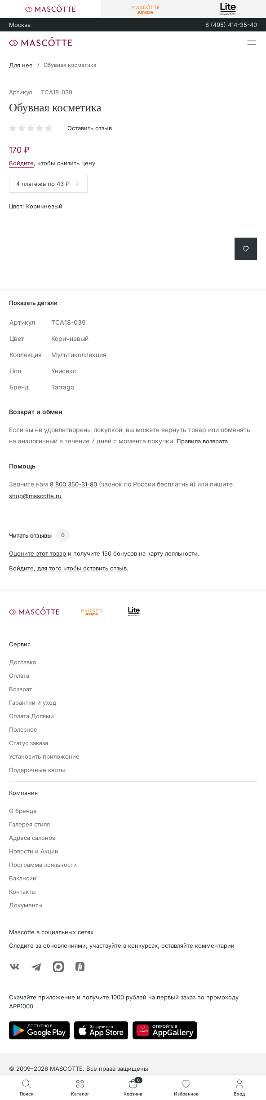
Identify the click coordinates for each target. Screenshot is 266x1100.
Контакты (22, 891)
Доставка (22, 662)
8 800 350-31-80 (73, 484)
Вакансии (22, 878)
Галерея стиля (29, 824)
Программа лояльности (43, 864)
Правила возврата (202, 441)
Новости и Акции (33, 851)
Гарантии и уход (32, 702)
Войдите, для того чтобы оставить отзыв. (69, 568)
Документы (26, 905)
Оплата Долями (31, 716)
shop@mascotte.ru (35, 495)
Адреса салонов (32, 837)
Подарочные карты (37, 769)
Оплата (19, 675)
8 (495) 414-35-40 (231, 24)
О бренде (23, 810)
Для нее (21, 65)
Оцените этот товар (37, 553)
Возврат (20, 689)
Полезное (23, 729)
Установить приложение (44, 756)
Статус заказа (28, 743)
